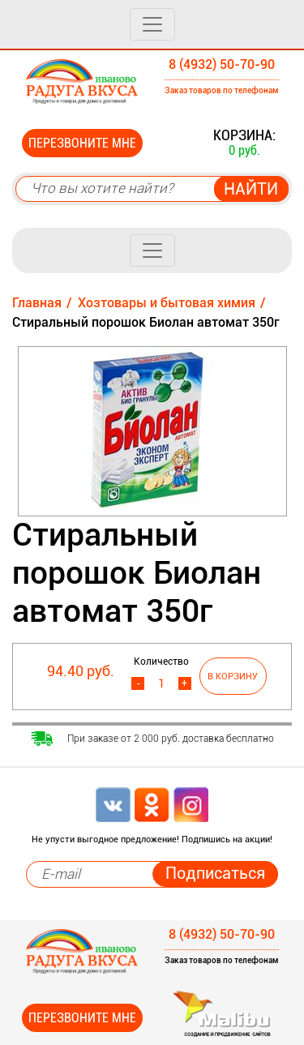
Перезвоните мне (82, 143)
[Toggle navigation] (152, 24)
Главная (37, 303)
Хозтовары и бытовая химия (166, 303)
